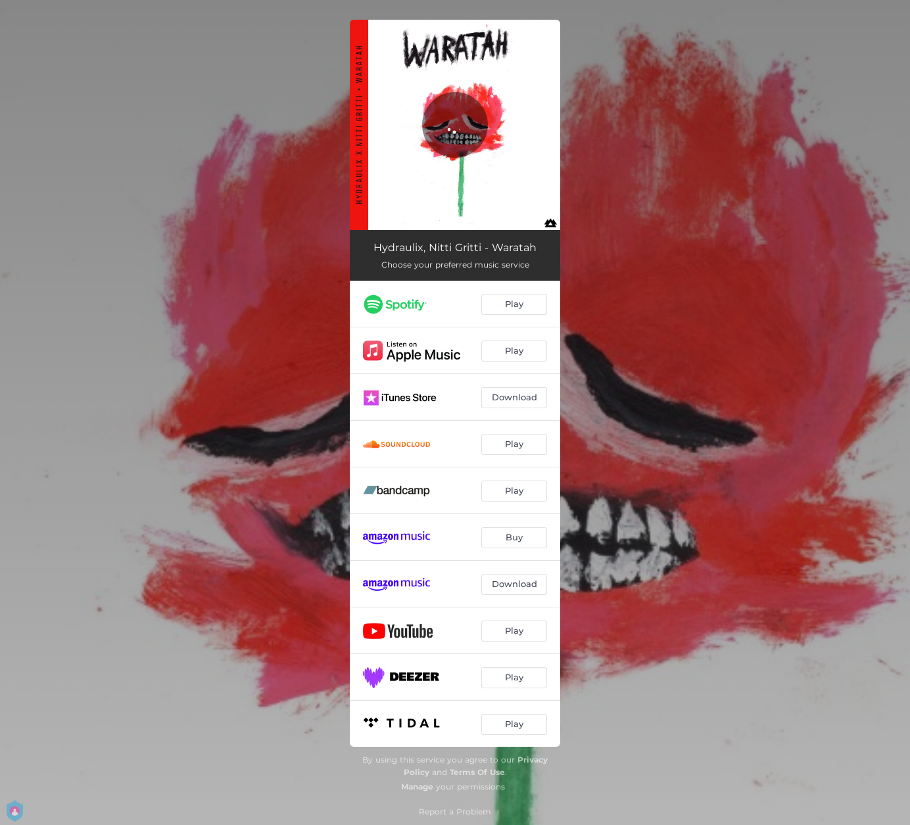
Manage (417, 786)
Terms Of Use (477, 772)
